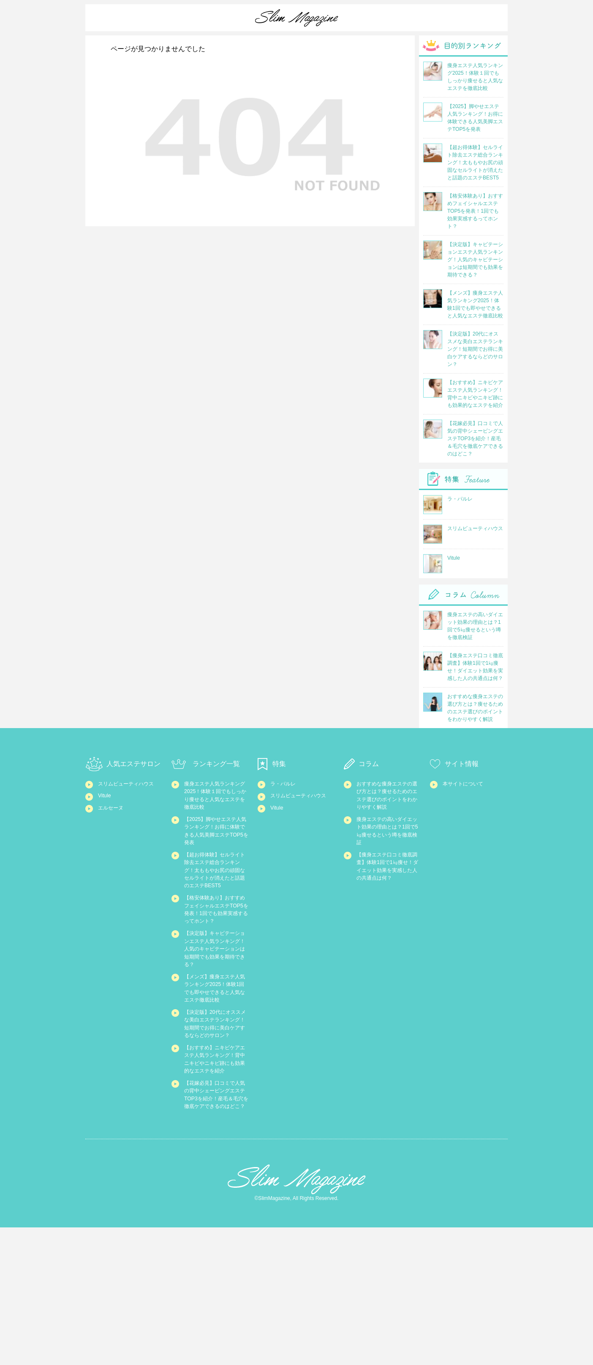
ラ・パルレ (286, 783)
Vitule (106, 808)
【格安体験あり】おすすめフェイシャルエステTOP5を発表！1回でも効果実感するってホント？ (216, 953)
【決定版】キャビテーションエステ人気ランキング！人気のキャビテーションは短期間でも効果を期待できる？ (216, 1006)
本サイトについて (468, 783)
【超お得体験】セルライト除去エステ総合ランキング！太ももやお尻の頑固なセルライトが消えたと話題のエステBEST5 (216, 895)
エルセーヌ (114, 823)
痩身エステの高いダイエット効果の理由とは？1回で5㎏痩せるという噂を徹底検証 (388, 851)
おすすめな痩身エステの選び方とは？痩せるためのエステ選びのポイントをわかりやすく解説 (388, 802)
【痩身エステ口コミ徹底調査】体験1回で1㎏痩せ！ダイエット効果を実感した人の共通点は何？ (388, 899)
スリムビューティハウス (129, 788)
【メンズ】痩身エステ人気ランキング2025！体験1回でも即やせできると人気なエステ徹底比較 (216, 1060)
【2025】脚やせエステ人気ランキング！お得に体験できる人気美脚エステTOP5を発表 (216, 841)
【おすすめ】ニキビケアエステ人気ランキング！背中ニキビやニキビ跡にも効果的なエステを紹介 (216, 1167)
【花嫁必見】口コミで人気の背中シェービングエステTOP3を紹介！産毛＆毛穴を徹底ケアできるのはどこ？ (216, 1220)
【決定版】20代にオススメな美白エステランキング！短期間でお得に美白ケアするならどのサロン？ (216, 1113)
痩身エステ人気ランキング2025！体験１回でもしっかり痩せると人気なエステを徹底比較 (216, 797)
